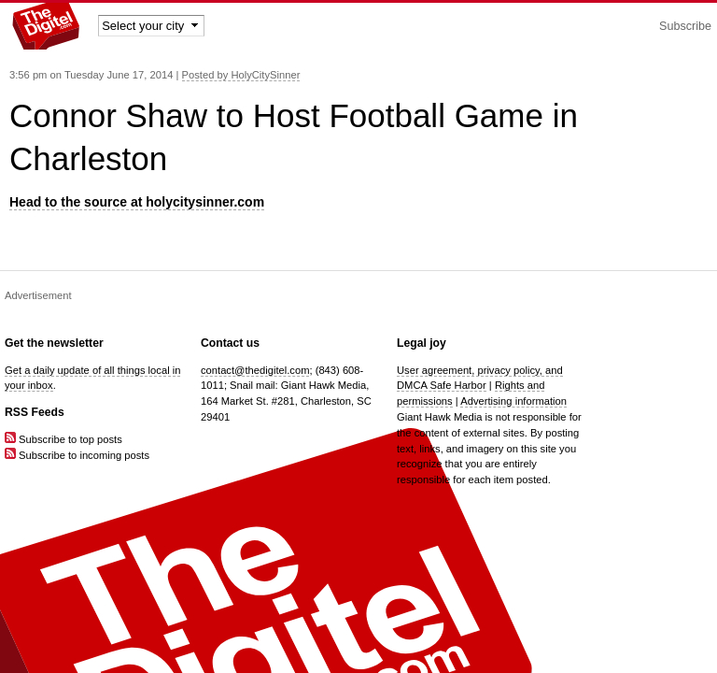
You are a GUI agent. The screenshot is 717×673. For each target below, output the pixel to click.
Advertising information (513, 401)
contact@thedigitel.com (255, 370)
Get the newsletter (54, 343)
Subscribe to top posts (63, 439)
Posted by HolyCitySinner (241, 74)
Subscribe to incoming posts (77, 455)
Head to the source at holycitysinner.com (136, 201)
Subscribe (685, 26)
